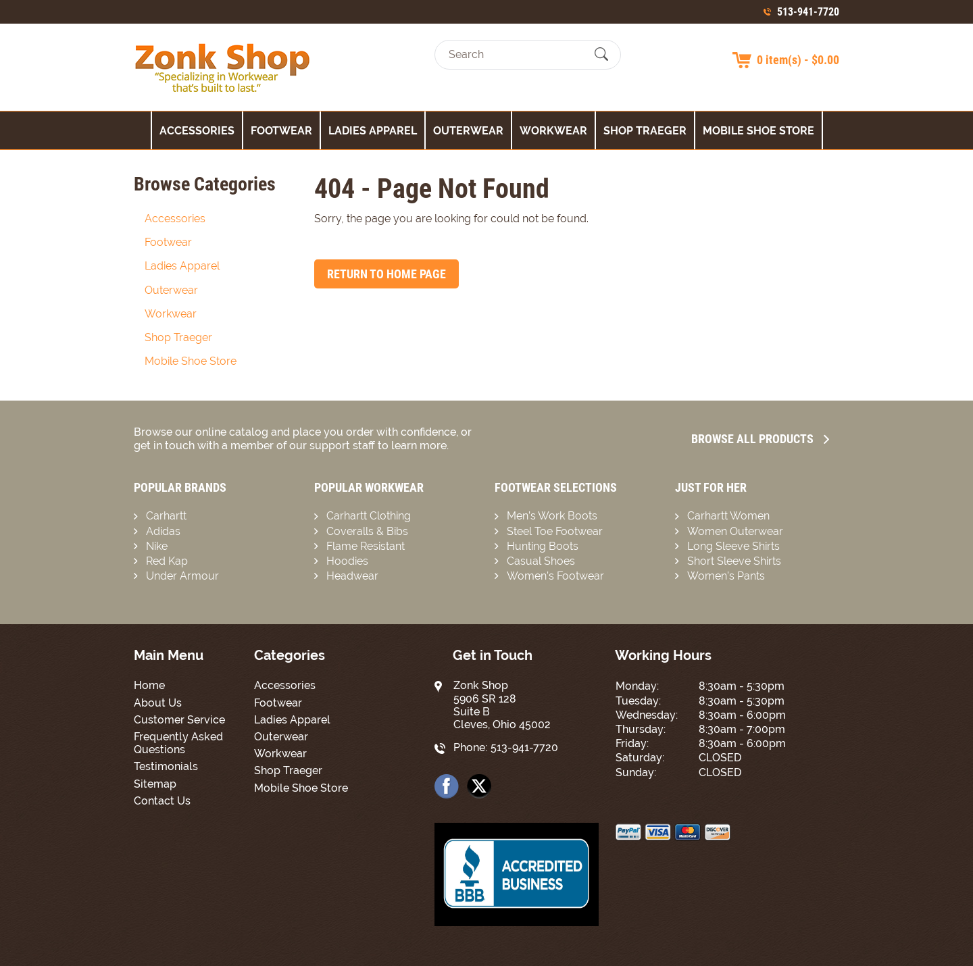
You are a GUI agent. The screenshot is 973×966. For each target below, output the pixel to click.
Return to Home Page (386, 274)
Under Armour (182, 575)
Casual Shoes (541, 561)
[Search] (516, 54)
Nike (157, 546)
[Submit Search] (601, 54)
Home (149, 685)
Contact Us (162, 800)
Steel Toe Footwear (555, 531)
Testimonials (166, 766)
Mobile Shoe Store (758, 130)
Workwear (553, 130)
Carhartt (166, 515)
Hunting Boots (542, 546)
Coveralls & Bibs (367, 531)
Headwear (352, 575)
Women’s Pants (726, 575)
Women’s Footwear (555, 575)
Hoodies (347, 561)
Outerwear (468, 130)
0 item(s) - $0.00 (798, 60)
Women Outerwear (735, 531)
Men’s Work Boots (552, 515)
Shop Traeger (645, 130)
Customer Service (179, 719)
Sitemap (155, 784)
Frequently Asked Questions (178, 743)
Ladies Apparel (372, 130)
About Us (158, 702)
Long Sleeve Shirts (733, 546)
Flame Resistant (365, 546)
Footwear (281, 130)
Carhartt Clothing (368, 515)
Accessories (196, 130)
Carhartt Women (728, 515)
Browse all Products (760, 439)
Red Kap (167, 561)
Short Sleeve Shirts (734, 561)
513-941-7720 (808, 11)
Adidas (163, 531)
